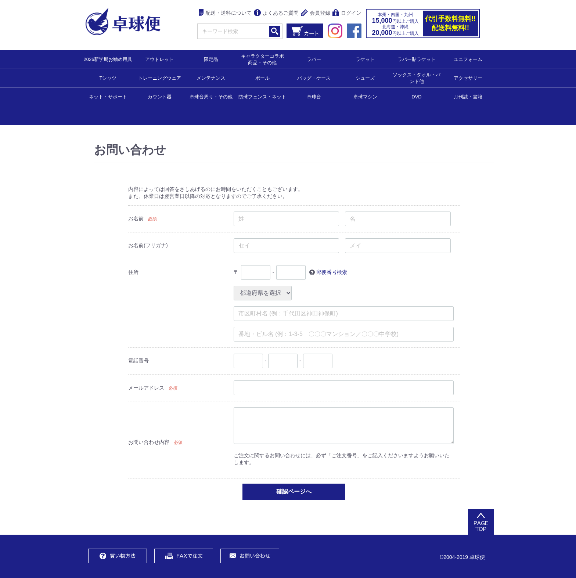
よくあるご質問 (276, 13)
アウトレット (159, 59)
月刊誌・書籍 (468, 96)
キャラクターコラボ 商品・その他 (264, 59)
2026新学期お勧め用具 (108, 59)
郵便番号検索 (331, 272)
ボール (262, 77)
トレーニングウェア (159, 77)
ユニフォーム (468, 59)
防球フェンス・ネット (262, 96)
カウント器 (160, 96)
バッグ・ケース (314, 77)
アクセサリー (468, 77)
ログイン (346, 13)
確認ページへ (294, 491)
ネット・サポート (108, 96)
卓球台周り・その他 (211, 96)
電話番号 (138, 360)
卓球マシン (365, 96)
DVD (416, 97)
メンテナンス (211, 77)
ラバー (314, 59)
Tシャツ (108, 77)
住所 (133, 272)
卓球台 (314, 96)
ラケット (365, 59)
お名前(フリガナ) (148, 245)
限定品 (211, 59)
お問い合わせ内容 (148, 442)
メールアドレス (146, 388)
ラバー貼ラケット (416, 59)
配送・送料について (225, 13)
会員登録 (315, 13)
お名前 (136, 218)
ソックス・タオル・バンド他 (416, 78)
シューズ (365, 77)
